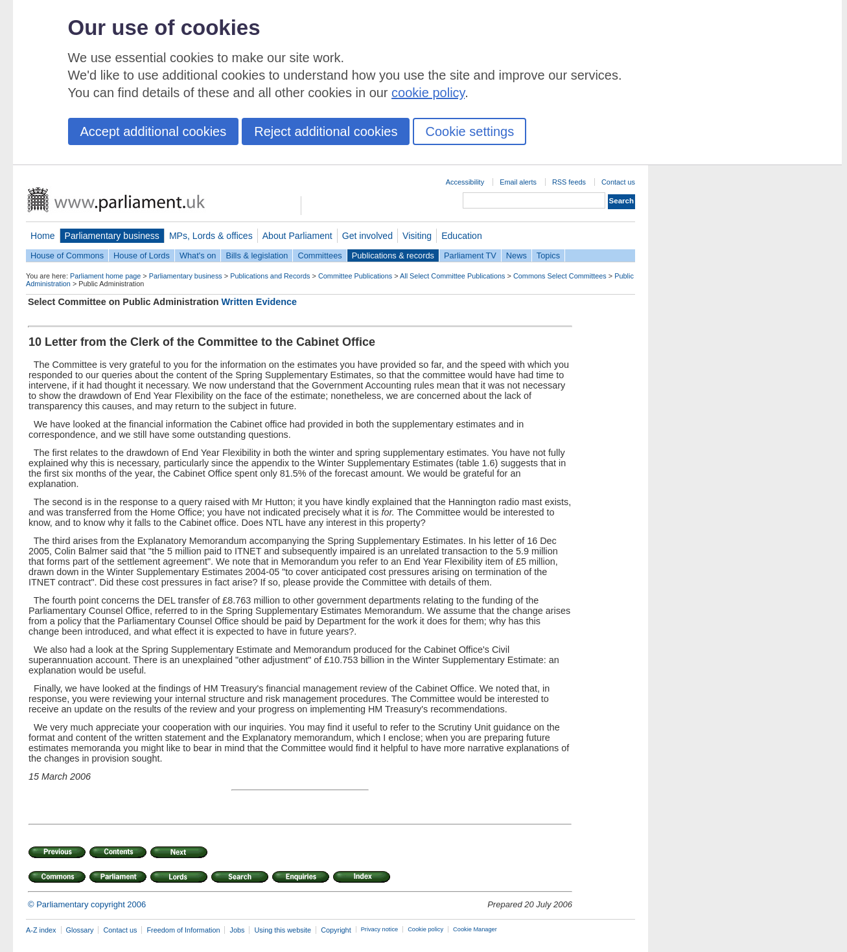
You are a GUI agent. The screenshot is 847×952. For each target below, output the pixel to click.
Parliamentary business (112, 236)
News (516, 255)
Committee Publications (355, 276)
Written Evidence (259, 302)
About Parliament (297, 236)
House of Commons (67, 255)
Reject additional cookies (325, 131)
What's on (198, 255)
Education (461, 236)
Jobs (236, 930)
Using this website (282, 930)
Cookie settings (469, 131)
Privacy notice (379, 929)
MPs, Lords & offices (211, 236)
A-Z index (41, 930)
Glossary (80, 930)
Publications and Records (270, 276)
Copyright (336, 930)
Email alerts (518, 182)
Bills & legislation (257, 255)
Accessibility (465, 182)
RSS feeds (569, 182)
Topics (548, 255)
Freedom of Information (183, 930)
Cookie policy (425, 929)
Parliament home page (105, 276)
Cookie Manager (475, 929)
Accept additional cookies (153, 131)
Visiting (417, 236)
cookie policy (428, 92)
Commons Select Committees (560, 276)
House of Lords (141, 255)
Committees (319, 255)
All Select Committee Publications (452, 276)
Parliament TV (470, 255)
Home (42, 236)
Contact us (618, 182)
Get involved (367, 236)
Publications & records (393, 255)
